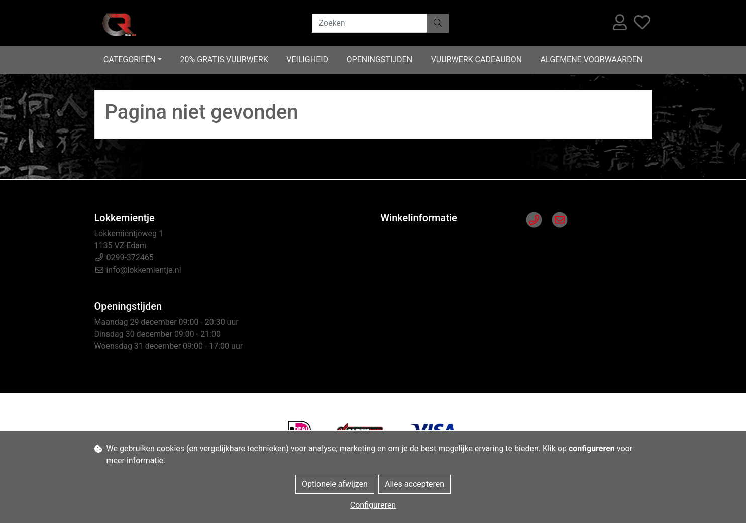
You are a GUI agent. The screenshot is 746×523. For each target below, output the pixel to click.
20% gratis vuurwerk (224, 59)
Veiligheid (307, 59)
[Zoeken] (369, 23)
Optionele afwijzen (335, 484)
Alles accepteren (414, 484)
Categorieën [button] (129, 59)
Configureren (373, 505)
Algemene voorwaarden (592, 59)
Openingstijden (380, 59)
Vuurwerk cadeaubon (476, 59)
